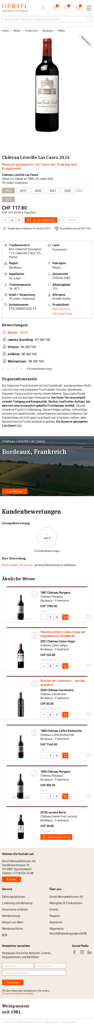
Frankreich (31, 30)
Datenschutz (69, 1022)
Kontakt (11, 879)
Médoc (61, 30)
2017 (23, 190)
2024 (64, 157)
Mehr (79, 190)
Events (53, 909)
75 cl (8, 199)
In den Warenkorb (41, 220)
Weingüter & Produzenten (65, 903)
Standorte (55, 922)
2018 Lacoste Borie (53, 812)
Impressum (51, 1022)
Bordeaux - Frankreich (54, 600)
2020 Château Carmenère (57, 690)
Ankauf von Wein (12, 922)
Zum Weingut (15, 491)
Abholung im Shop (56, 837)
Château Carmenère (53, 694)
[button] (88, 19)
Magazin (54, 916)
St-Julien (15, 278)
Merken (69, 220)
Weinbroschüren (12, 928)
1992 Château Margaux (55, 771)
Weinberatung (11, 916)
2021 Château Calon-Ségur (57, 641)
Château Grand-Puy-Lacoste (58, 816)
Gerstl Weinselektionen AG (66, 896)
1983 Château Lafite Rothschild (61, 730)
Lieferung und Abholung (17, 903)
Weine (17, 30)
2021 (53, 190)
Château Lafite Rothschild (57, 734)
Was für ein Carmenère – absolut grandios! (62, 683)
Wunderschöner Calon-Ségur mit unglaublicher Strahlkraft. (62, 634)
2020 (38, 190)
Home (5, 30)
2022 (67, 190)
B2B (4, 935)
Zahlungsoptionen (13, 896)
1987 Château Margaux (55, 592)
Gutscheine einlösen (15, 909)
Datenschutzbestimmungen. (18, 993)
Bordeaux (47, 30)
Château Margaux (51, 596)
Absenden (13, 982)
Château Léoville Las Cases (20, 174)
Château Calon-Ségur (54, 645)
